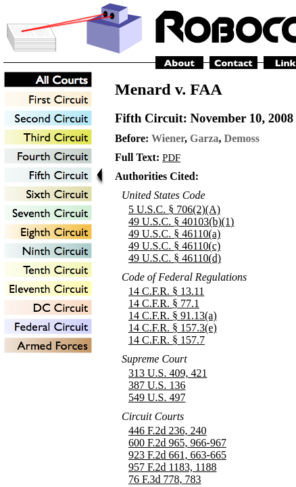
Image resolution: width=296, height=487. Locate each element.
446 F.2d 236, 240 (167, 430)
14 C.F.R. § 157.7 (166, 340)
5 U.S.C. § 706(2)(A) (174, 209)
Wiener (167, 138)
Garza (204, 138)
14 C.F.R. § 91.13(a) (172, 315)
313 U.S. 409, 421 (167, 373)
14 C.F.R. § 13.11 (166, 291)
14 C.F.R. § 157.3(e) (172, 327)
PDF (171, 157)
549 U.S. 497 (156, 397)
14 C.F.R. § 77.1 (163, 303)
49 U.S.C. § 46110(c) (174, 246)
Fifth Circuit (149, 118)
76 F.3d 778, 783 (164, 479)
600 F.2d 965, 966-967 (177, 442)
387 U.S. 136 (156, 385)
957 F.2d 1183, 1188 (172, 467)
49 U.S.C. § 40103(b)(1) (181, 221)
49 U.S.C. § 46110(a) (174, 233)
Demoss (242, 138)
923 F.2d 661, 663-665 (177, 455)
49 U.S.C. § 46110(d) (174, 258)
